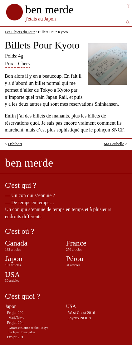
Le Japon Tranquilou (22, 332)
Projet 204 (15, 322)
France (76, 243)
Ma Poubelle (114, 144)
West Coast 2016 (81, 312)
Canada (16, 243)
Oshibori (15, 144)
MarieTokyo (16, 317)
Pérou (75, 259)
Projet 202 (15, 312)
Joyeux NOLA (79, 318)
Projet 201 (15, 337)
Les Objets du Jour (20, 32)
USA (12, 274)
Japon (13, 259)
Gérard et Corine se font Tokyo (28, 327)
